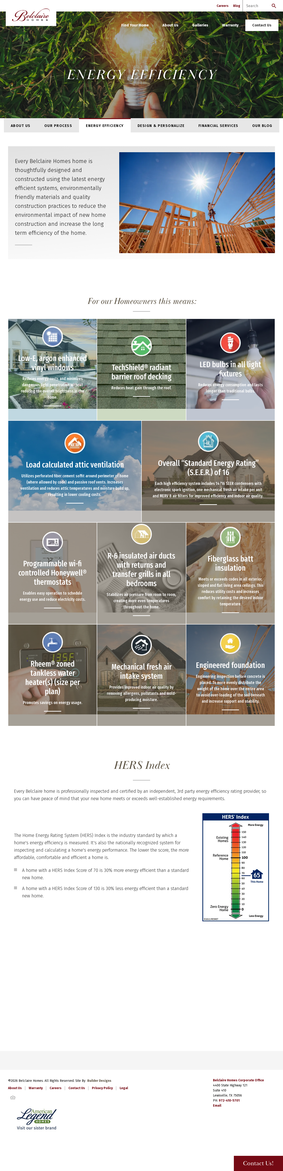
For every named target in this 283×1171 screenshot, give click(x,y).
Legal (124, 1088)
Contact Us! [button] (258, 1164)
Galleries (200, 25)
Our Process (58, 125)
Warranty (230, 25)
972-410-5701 (229, 1100)
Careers (223, 6)
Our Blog (262, 125)
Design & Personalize (161, 125)
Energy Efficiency (105, 125)
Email (217, 1106)
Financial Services (218, 125)
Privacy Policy (102, 1088)
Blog (236, 6)
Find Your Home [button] (135, 25)
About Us (170, 25)
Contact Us (262, 25)
